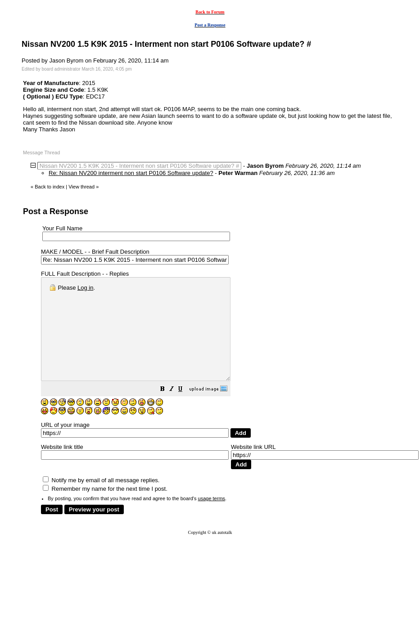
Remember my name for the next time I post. (105, 509)
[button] (185, 410)
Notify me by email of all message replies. (101, 500)
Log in (85, 287)
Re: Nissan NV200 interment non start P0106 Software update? (131, 173)
